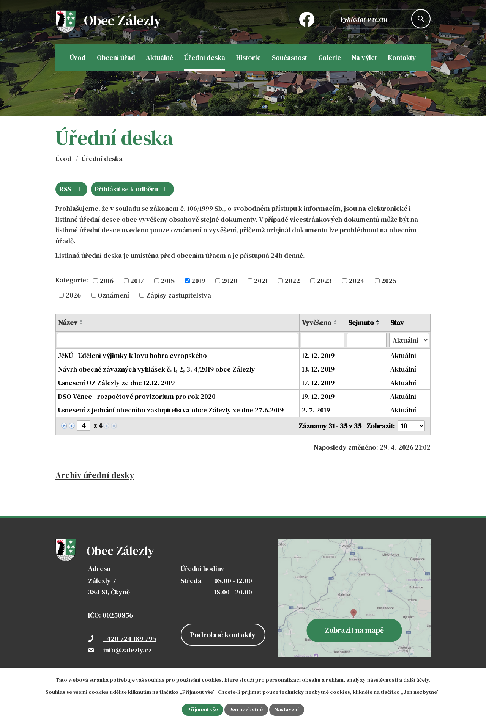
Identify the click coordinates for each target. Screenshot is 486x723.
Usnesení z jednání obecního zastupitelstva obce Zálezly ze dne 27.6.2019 (171, 410)
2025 (388, 280)
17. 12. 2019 (318, 382)
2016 (107, 280)
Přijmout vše (202, 709)
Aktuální (403, 355)
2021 (261, 280)
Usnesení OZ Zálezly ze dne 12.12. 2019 (116, 382)
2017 (137, 280)
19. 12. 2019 (318, 396)
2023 (324, 280)
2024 (356, 280)
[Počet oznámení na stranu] (411, 425)
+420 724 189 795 (129, 638)
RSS (72, 189)
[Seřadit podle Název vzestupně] (81, 320)
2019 (198, 280)
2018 (168, 280)
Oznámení (113, 295)
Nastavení (287, 709)
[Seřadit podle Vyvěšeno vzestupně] (335, 320)
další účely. (417, 680)
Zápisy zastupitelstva (178, 295)
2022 (292, 280)
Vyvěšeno (316, 322)
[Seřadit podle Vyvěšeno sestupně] (335, 323)
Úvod (63, 158)
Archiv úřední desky (94, 475)
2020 (229, 280)
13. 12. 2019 (318, 369)
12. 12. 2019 (318, 355)
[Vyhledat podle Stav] (409, 340)
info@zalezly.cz (127, 650)
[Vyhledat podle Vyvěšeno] (322, 340)
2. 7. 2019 (316, 410)
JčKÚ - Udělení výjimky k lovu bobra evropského (132, 355)
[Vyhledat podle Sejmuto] (367, 340)
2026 (73, 295)
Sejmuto (361, 322)
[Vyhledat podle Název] (177, 340)
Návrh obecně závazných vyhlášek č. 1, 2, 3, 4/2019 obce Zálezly (156, 369)
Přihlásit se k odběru (132, 189)
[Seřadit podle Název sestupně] (81, 323)
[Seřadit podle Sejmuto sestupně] (378, 323)
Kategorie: (71, 280)
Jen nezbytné (246, 709)
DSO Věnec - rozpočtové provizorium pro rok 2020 (137, 396)
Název (67, 322)
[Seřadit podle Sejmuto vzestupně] (378, 320)
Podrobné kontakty (223, 634)
